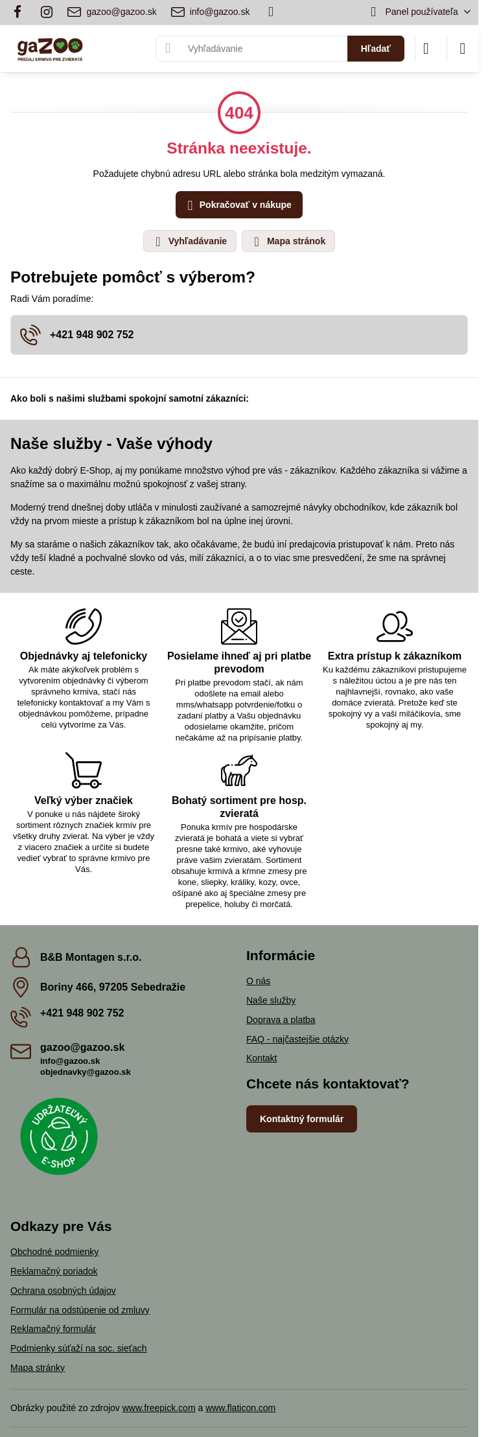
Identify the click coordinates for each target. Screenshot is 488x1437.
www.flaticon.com (240, 1408)
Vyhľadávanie (189, 241)
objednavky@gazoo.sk (85, 1072)
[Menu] (462, 49)
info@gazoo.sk (70, 1061)
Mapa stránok (287, 241)
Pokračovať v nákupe (237, 206)
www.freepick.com (159, 1408)
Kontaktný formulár (301, 1119)
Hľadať (376, 48)
